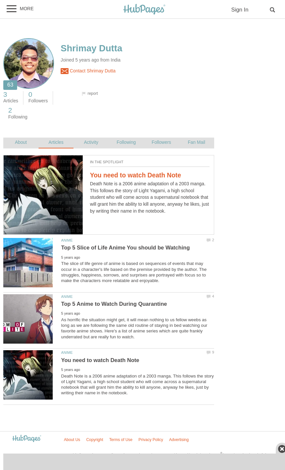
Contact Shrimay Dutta (88, 71)
